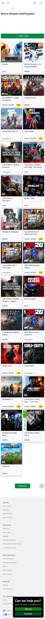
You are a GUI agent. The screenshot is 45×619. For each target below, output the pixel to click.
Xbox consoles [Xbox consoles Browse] (7, 506)
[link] (11, 57)
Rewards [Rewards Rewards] (5, 585)
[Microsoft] (22, 1)
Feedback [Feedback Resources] (5, 536)
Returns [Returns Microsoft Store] (5, 566)
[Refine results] (22, 36)
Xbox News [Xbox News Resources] (6, 528)
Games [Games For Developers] (5, 600)
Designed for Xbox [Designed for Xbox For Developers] (8, 603)
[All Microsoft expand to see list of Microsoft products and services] (3, 3)
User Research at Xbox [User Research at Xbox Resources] (9, 547)
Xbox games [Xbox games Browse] (6, 510)
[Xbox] (6, 8)
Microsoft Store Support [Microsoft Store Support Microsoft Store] (10, 562)
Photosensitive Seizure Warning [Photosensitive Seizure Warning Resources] (12, 544)
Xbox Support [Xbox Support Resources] (7, 532)
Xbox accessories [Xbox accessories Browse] (8, 517)
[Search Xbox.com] (8, 3)
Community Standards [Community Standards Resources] (9, 540)
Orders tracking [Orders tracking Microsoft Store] (7, 570)
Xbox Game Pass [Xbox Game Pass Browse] (7, 513)
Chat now (28, 609)
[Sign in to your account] (41, 3)
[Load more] (22, 486)
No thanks (28, 614)
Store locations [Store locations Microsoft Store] (7, 574)
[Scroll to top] (41, 486)
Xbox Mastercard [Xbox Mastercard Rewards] (8, 589)
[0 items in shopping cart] (35, 3)
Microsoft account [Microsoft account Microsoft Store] (8, 558)
